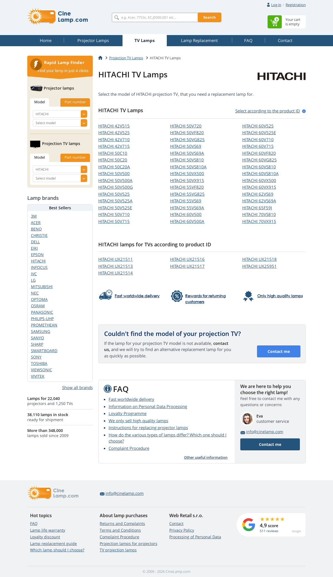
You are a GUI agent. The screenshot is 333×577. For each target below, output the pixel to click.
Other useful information (205, 457)
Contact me (279, 351)
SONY (36, 357)
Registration (296, 4)
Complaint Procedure (129, 448)
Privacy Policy (181, 530)
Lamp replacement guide (53, 543)
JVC (34, 273)
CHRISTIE (39, 235)
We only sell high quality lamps (138, 420)
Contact (176, 523)
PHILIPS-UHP (42, 318)
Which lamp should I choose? (57, 550)
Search (209, 17)
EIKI (34, 248)
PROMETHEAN (44, 325)
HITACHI (114, 126)
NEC (35, 293)
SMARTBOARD (44, 350)
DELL (35, 241)
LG (33, 280)
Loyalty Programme (127, 413)
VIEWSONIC (41, 369)
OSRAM (38, 305)
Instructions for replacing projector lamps (148, 427)
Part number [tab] (75, 101)
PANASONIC (42, 312)
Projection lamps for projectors (128, 543)
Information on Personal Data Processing (148, 406)
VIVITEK (38, 376)
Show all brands (77, 387)
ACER (36, 222)
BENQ (36, 229)
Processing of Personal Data (195, 536)
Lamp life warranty (47, 530)
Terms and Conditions (120, 530)
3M (34, 216)
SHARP (37, 344)
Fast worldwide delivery (131, 399)
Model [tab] (39, 101)
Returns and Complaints (122, 523)
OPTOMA (39, 299)
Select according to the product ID (267, 111)
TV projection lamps (118, 550)
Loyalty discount (45, 536)
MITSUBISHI (42, 286)
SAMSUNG (40, 331)
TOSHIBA (39, 363)
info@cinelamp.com (264, 431)
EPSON (37, 254)
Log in (276, 4)
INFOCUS (39, 267)
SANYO (37, 337)
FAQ (34, 523)
